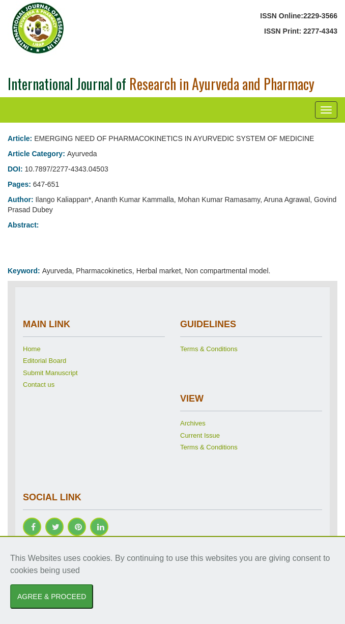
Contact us (38, 384)
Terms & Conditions (209, 349)
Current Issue (200, 435)
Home (32, 349)
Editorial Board (44, 360)
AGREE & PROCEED (51, 596)
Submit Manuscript (50, 373)
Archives (193, 423)
